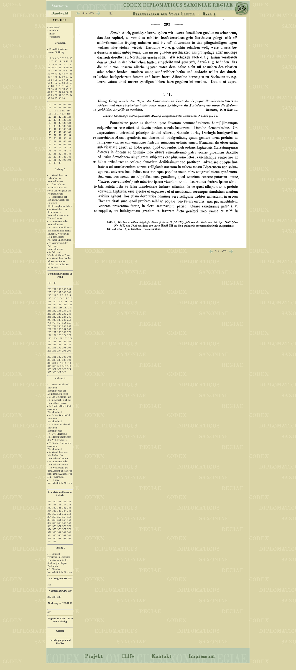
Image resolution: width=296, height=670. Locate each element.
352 (64, 513)
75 (52, 89)
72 (67, 86)
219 (49, 301)
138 (64, 126)
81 (48, 92)
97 (56, 98)
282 (59, 341)
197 (59, 162)
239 (64, 313)
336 (59, 504)
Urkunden (60, 42)
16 (67, 61)
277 (60, 338)
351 (59, 513)
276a (54, 338)
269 (64, 332)
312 (59, 363)
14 (60, 61)
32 (48, 70)
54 (52, 79)
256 (49, 326)
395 (54, 541)
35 (60, 70)
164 (69, 141)
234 (64, 310)
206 (54, 292)
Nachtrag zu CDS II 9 (60, 590)
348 (69, 510)
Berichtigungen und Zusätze (60, 642)
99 (63, 98)
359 (49, 520)
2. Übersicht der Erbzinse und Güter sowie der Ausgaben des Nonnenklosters (59, 189)
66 (71, 82)
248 (59, 319)
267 (54, 332)
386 (59, 535)
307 (59, 359)
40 (52, 73)
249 (64, 319)
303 (64, 356)
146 (54, 132)
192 (59, 159)
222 (70, 301)
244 (64, 316)
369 (49, 526)
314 (69, 363)
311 (54, 363)
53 (48, 79)
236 (49, 313)
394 (49, 541)
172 (59, 147)
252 (54, 323)
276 (49, 338)
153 (64, 135)
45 (71, 73)
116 (54, 113)
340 (54, 507)
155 (49, 138)
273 (59, 335)
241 (49, 316)
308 (64, 359)
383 (69, 532)
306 (54, 359)
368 (69, 523)
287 (59, 344)
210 (49, 295)
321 (54, 369)
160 (49, 141)
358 (69, 516)
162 (59, 141)
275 (69, 335)
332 (64, 501)
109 (69, 107)
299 (69, 350)
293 (64, 347)
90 (56, 95)
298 (64, 350)
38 (71, 70)
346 (59, 510)
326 (54, 372)
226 (70, 304)
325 (49, 372)
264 (64, 329)
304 (69, 356)
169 (69, 144)
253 (59, 323)
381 (59, 532)
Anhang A (60, 169)
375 (54, 529)
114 (69, 110)
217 (65, 298)
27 (56, 67)
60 (48, 82)
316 (54, 366)
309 (69, 359)
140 (49, 129)
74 (48, 89)
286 (54, 344)
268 (59, 332)
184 (69, 153)
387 (64, 535)
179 (69, 150)
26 (52, 67)
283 (64, 341)
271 (49, 335)
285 (49, 344)
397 (49, 597)
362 (64, 520)
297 (59, 350)
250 (69, 319)
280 (49, 341)
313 (64, 363)
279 (70, 338)
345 (54, 510)
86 (67, 92)
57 (63, 79)
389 (49, 538)
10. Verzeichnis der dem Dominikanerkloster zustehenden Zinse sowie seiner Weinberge (59, 472)
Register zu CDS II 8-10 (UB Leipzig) (60, 620)
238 (59, 313)
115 (49, 113)
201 (54, 289)
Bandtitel (53, 30)
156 (54, 138)
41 (56, 73)
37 (67, 70)
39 (48, 73)
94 (71, 95)
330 (54, 501)
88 (48, 95)
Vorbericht (54, 36)
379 (49, 532)
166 (54, 144)
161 (54, 141)
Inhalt (52, 33)
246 (49, 319)
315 (49, 366)
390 (54, 538)
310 (49, 363)
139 (69, 126)
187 (59, 156)
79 (67, 89)
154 (69, 135)
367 (64, 523)
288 (64, 344)
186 (54, 156)
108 (64, 107)
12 (52, 61)
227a (54, 307)
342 (64, 507)
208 (64, 292)
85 (63, 92)
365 (54, 523)
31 (71, 67)
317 (59, 366)
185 (49, 156)
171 (54, 147)
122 (59, 116)
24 (71, 64)
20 (56, 64)
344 (49, 510)
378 (69, 529)
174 (69, 147)
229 (65, 307)
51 (67, 76)
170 (49, 147)
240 (69, 313)
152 (59, 135)
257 (54, 326)
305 (49, 359)
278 (65, 338)
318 (64, 366)
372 (64, 526)
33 (52, 70)
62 (56, 82)
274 (64, 335)
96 (52, 98)
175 (49, 150)
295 (49, 350)
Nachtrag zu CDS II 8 (60, 578)
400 (49, 612)
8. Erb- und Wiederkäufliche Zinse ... (59, 254)
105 (49, 107)
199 (54, 283)
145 (49, 132)
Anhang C (60, 547)
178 (64, 150)
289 (69, 344)
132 (59, 122)
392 (64, 538)
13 (56, 61)
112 (59, 110)
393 (69, 538)
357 (64, 516)
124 (69, 116)
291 (54, 347)
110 (49, 110)
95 (48, 98)
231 (49, 310)
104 (69, 104)
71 (63, 86)
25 (48, 67)
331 (59, 501)
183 (64, 153)
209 (69, 292)
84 (60, 92)
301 (54, 356)
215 (49, 298)
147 (59, 132)
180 (49, 153)
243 (59, 316)
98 (60, 98)
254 (64, 323)
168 (64, 144)
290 (49, 347)
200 (49, 289)
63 (60, 82)
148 (64, 132)
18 (48, 64)
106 (54, 107)
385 (54, 535)
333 (69, 501)
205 (49, 292)
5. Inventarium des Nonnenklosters (57, 223)
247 (54, 319)
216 (54, 298)
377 (64, 529)
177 (59, 150)
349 (49, 513)
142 (59, 129)
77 (60, 89)
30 (67, 67)
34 (56, 70)
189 (69, 156)
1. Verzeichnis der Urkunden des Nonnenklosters (57, 178)
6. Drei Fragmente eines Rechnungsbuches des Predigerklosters (59, 436)
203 (64, 289)
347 (64, 510)
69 (56, 86)
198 (49, 283)
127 (59, 119)
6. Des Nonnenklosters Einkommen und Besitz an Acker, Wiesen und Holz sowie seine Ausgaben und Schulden (59, 233)
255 (69, 323)
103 (64, 104)
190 (49, 159)
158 (64, 138)
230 (70, 307)
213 (64, 295)
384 (49, 535)
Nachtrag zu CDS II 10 (60, 603)
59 (71, 79)
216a (59, 298)
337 (64, 504)
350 (54, 513)
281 (54, 341)
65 (67, 82)
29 (63, 67)
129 (69, 119)
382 (64, 532)
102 (59, 104)
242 (54, 316)
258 (59, 326)
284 (69, 341)
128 (64, 119)
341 (59, 507)
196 (54, 162)
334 (49, 504)
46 (48, 76)
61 (52, 82)
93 (67, 95)
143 (64, 129)
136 (54, 126)
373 (69, 526)
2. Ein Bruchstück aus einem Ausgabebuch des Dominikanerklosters (59, 399)
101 (54, 104)
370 (54, 526)
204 (69, 289)
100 (49, 104)
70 (60, 86)
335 (54, 504)
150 (49, 135)
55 (56, 79)
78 (63, 89)
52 (71, 76)
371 (59, 526)
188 (64, 156)
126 (54, 119)
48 (56, 76)
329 (49, 501)
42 (60, 73)
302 (59, 356)
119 (69, 113)
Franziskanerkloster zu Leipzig (60, 494)
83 (56, 92)
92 (63, 95)
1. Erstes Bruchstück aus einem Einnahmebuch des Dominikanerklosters (58, 389)
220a (59, 301)
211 (54, 295)
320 (49, 369)
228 (60, 307)
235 (69, 310)
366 (59, 523)
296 (54, 350)
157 (59, 138)
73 (71, 86)
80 (71, 89)
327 (59, 372)
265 (69, 329)
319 (69, 366)
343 (69, 507)
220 (54, 301)
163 (64, 141)
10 (71, 58)
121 (54, 116)
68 (52, 86)
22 (63, 64)
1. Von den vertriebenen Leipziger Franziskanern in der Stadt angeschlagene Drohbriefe (58, 560)
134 (69, 122)
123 (64, 116)
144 (69, 129)
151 (54, 135)
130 (49, 122)
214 (69, 295)
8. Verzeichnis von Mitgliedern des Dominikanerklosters (57, 455)
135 (49, 126)
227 (49, 307)
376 (59, 529)
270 (69, 332)
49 (60, 76)
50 (63, 76)
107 (59, 107)
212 (59, 295)
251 (49, 323)
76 (56, 89)
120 (49, 116)
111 (54, 110)
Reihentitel (54, 27)
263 (59, 329)
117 (59, 113)
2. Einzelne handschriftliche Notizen (59, 571)
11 (48, 61)
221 (65, 301)
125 (49, 119)
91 (60, 95)
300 (49, 356)
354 (49, 516)
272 (54, 335)
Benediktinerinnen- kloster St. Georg (57, 51)
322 (59, 369)
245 (69, 316)
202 (59, 289)
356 (59, 516)
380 (54, 532)
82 (52, 92)
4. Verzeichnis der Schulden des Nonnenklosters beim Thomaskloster (57, 214)
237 (54, 313)
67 (48, 86)
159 (69, 138)
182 (59, 153)
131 (54, 122)
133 (64, 122)
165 (49, 144)
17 (71, 61)
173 (64, 147)
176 (54, 150)
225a (64, 304)
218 (70, 298)
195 (49, 162)
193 (64, 159)
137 (59, 126)
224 (54, 304)
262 (54, 329)
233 (59, 310)
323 (64, 369)
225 (59, 304)
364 (49, 523)
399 (59, 597)
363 (69, 520)
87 (71, 92)
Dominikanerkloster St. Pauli (60, 275)
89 (52, 95)
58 (67, 79)
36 (63, 70)
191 (54, 159)
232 (54, 310)
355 (54, 516)
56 (60, 79)
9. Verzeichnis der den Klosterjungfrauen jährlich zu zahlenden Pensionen (59, 263)
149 (69, 132)
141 (54, 129)
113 (64, 110)
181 (54, 153)
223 (49, 304)
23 (67, 64)
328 (64, 372)
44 (67, 73)
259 (64, 326)
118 (64, 113)
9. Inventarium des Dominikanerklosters (57, 463)
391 (59, 538)
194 (69, 159)
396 (49, 584)
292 (59, 347)
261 (49, 329)
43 (63, 73)
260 (69, 326)
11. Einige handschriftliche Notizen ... (59, 483)
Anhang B (60, 378)
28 (60, 67)
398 (54, 597)
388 (69, 535)
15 (63, 61)
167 (59, 144)
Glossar (60, 630)
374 (49, 529)
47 (52, 76)
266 (49, 332)
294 (69, 347)
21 (60, 64)
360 (54, 520)
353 (69, 513)
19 (52, 64)
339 (49, 507)
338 (69, 504)
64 (63, 82)
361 (59, 520)
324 (69, 369)
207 (59, 292)
